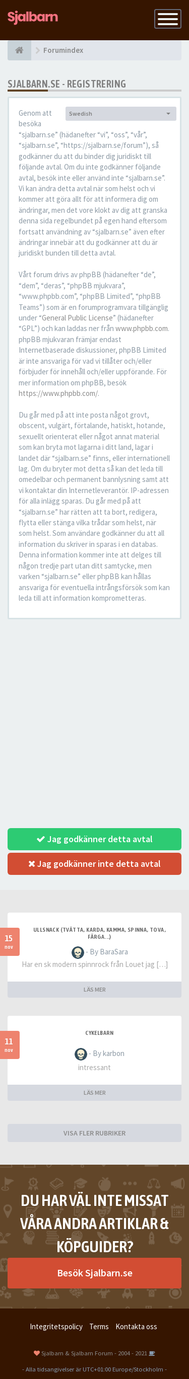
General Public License (77, 317)
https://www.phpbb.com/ (58, 393)
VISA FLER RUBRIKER (94, 1133)
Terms (99, 1326)
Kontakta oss (136, 1326)
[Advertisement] (94, 723)
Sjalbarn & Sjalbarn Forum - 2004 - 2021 (94, 1353)
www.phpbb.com (141, 328)
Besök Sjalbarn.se (95, 1272)
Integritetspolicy (56, 1326)
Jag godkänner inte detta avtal (94, 863)
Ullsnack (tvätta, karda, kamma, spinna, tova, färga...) (99, 933)
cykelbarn (99, 1032)
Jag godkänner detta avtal (94, 839)
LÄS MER (95, 989)
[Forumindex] (19, 50)
